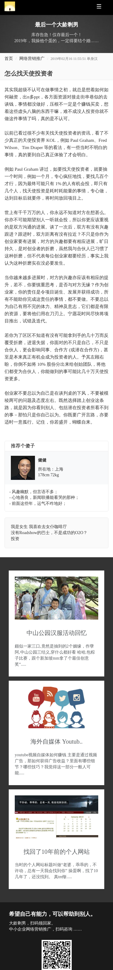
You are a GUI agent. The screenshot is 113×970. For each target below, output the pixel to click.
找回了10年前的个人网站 (57, 851)
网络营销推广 (32, 58)
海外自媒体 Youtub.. (56, 741)
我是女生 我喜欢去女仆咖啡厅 (39, 526)
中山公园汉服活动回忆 (57, 633)
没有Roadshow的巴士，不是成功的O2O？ (49, 532)
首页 (9, 58)
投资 (15, 538)
